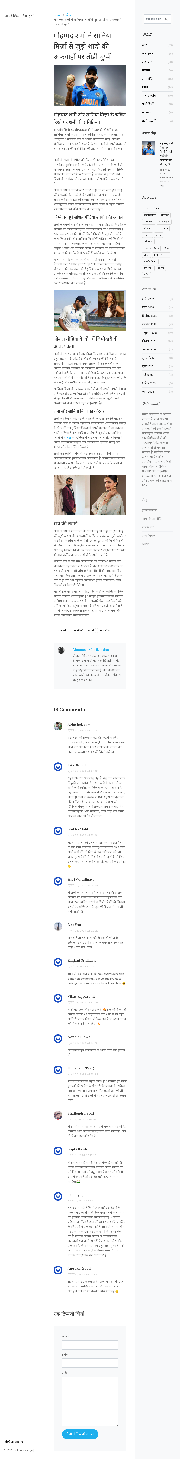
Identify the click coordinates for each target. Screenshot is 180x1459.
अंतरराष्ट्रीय (157, 95)
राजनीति (157, 78)
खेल (68, 15)
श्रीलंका (147, 232)
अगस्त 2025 (157, 354)
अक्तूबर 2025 (157, 338)
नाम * (65, 1336)
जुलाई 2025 (157, 363)
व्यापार (157, 70)
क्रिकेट (156, 212)
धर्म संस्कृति (157, 121)
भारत (146, 212)
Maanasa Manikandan (91, 649)
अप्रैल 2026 (157, 304)
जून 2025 (157, 371)
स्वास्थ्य (157, 112)
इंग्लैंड (158, 239)
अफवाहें (91, 630)
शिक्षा (157, 87)
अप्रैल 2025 (157, 388)
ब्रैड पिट (161, 272)
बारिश (146, 278)
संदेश (65, 1373)
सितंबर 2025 (157, 346)
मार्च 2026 (157, 312)
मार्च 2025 (157, 397)
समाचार (157, 62)
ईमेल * (66, 1355)
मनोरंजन (157, 53)
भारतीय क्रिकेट (150, 265)
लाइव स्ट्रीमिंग (150, 219)
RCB (166, 232)
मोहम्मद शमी (61, 630)
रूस (157, 232)
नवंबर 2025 (157, 329)
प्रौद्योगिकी (157, 104)
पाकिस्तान (148, 245)
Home (58, 15)
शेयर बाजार (148, 225)
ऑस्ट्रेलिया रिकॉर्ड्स (19, 16)
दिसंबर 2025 (157, 321)
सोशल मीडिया (104, 630)
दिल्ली (166, 252)
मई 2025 (157, 380)
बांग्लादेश (165, 219)
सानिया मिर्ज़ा (77, 630)
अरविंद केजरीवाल (151, 252)
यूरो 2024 (148, 272)
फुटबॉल (147, 239)
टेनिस (67, 437)
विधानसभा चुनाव (161, 259)
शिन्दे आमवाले (13, 1317)
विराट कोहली (164, 225)
